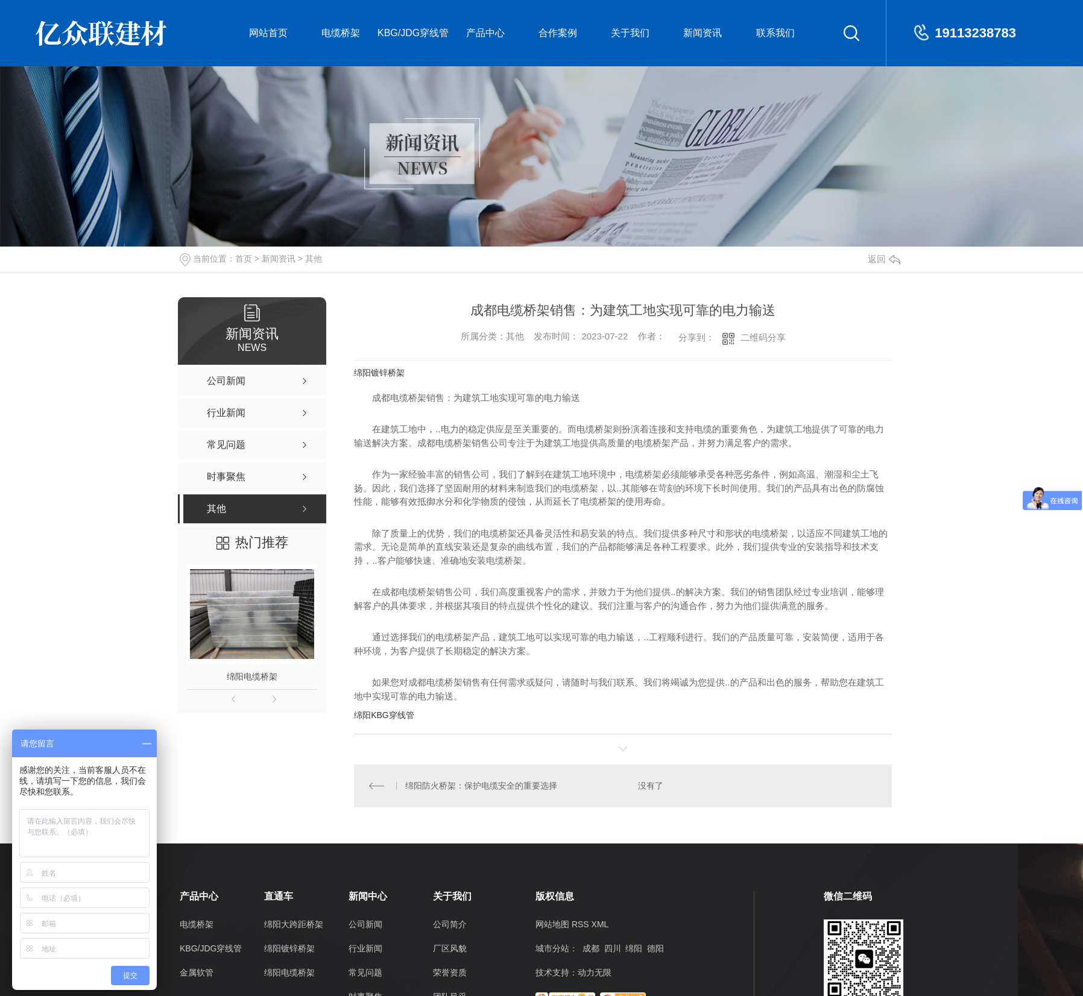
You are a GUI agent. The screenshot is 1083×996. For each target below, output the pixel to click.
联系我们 (775, 33)
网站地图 (552, 924)
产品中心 (485, 33)
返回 (884, 259)
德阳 (655, 948)
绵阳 (633, 948)
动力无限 (594, 972)
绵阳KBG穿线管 (384, 715)
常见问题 (365, 972)
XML (600, 924)
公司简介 (450, 924)
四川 (612, 948)
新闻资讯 (702, 33)
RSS (580, 924)
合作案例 (557, 33)
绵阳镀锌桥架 (379, 372)
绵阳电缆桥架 (252, 676)
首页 (243, 258)
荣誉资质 (450, 972)
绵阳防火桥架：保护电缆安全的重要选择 (481, 785)
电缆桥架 (340, 33)
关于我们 (630, 33)
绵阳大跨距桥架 (293, 924)
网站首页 (268, 33)
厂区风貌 (450, 948)
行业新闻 (365, 948)
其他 (313, 258)
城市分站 (552, 948)
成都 (591, 948)
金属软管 (196, 972)
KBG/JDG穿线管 (413, 33)
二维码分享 (763, 337)
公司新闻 (365, 924)
